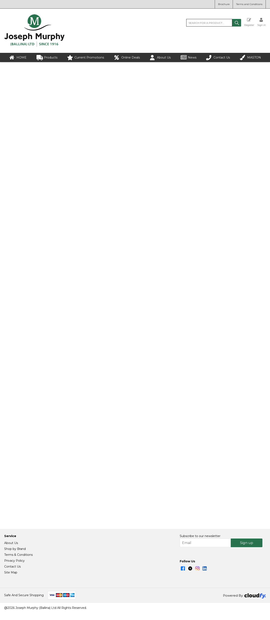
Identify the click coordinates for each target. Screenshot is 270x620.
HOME (18, 57)
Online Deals (127, 57)
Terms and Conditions (249, 4)
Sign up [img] (246, 550)
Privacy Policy (14, 568)
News (188, 57)
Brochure (224, 4)
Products (46, 57)
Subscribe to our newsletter (200, 543)
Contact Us (218, 57)
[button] (236, 23)
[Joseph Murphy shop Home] (34, 46)
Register (249, 22)
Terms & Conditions (18, 562)
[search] (209, 23)
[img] (183, 576)
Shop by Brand (15, 556)
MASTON (250, 57)
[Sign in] (261, 22)
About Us (160, 57)
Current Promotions (85, 57)
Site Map (10, 580)
